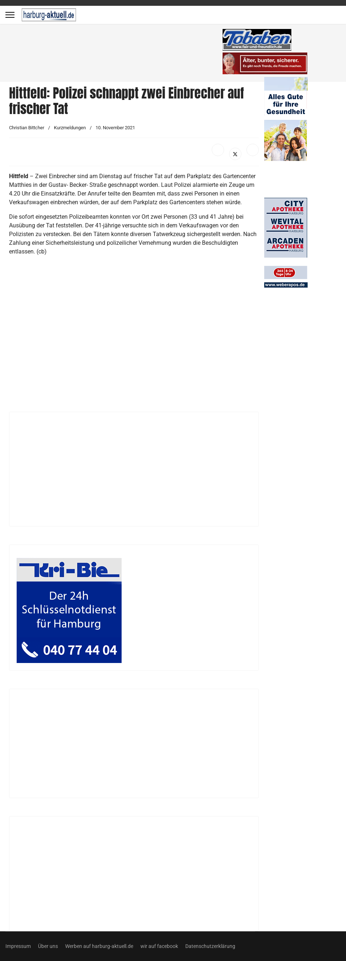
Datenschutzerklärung (210, 946)
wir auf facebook (159, 946)
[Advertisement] (116, 54)
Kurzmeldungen (70, 127)
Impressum (18, 946)
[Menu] (9, 15)
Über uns (48, 946)
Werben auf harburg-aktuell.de (99, 946)
